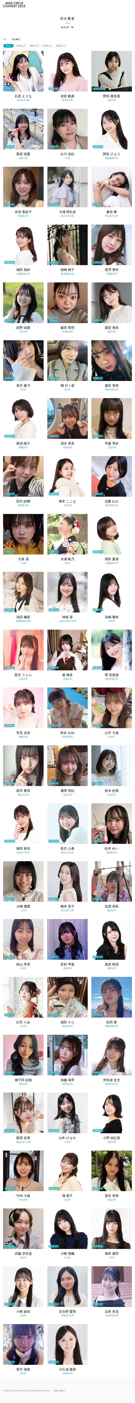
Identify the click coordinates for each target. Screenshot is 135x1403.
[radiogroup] (67, 45)
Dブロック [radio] (61, 46)
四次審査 (15, 39)
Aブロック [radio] (21, 46)
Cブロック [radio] (47, 46)
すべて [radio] (8, 46)
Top (4, 39)
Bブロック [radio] (34, 46)
